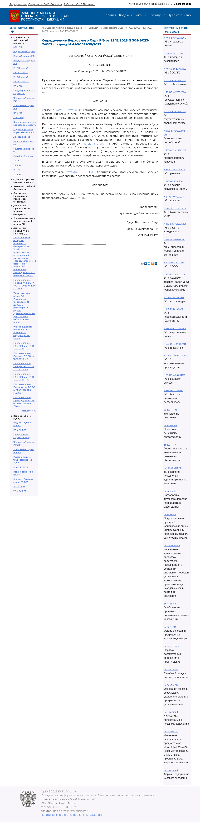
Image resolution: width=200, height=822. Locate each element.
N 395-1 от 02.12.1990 (173, 390)
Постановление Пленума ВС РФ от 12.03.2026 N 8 (23, 366)
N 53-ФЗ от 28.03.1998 (174, 375)
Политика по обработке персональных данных (72, 814)
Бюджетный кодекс (24, 51)
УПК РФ (17, 174)
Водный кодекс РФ (24, 56)
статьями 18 (76, 172)
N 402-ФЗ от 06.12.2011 (175, 208)
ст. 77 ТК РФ (170, 627)
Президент (156, 15)
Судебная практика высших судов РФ (65, 27)
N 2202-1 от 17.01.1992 (174, 297)
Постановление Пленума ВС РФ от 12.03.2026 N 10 (23, 377)
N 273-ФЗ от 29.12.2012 (175, 80)
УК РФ (16, 169)
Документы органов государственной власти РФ (24, 221)
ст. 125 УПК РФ (171, 669)
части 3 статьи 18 (68, 110)
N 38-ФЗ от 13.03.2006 (174, 169)
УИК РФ (17, 165)
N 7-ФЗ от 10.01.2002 (174, 181)
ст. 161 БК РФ (170, 604)
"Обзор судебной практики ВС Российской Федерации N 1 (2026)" (23, 332)
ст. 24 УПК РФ (171, 685)
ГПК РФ (17, 86)
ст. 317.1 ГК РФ (170, 425)
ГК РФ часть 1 (20, 68)
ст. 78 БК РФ (170, 514)
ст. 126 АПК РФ (171, 712)
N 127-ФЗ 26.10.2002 (173, 309)
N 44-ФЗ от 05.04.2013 (175, 344)
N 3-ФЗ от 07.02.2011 (174, 197)
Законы (140, 15)
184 (91, 172)
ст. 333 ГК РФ (170, 410)
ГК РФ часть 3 (20, 77)
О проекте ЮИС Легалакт (45, 4)
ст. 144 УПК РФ (171, 646)
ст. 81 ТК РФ (170, 491)
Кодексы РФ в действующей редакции (21, 40)
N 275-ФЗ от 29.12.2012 (175, 111)
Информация (18, 4)
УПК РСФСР (19, 491)
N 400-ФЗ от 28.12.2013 (175, 38)
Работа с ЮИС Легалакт (79, 4)
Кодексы (125, 15)
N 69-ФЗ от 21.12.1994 (174, 53)
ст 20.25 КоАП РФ (173, 468)
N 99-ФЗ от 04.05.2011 (174, 239)
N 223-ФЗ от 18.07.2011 (174, 274)
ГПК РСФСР (19, 430)
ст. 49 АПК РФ (171, 731)
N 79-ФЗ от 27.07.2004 (175, 92)
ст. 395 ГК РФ (170, 445)
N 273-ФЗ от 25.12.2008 (175, 150)
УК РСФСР (19, 486)
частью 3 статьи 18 (96, 143)
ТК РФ (16, 160)
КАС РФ (17, 113)
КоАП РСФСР (20, 467)
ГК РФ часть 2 (20, 72)
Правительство (179, 15)
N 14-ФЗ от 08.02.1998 (174, 262)
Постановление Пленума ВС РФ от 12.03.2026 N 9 (23, 356)
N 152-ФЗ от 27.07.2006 (175, 328)
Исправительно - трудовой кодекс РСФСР (22, 460)
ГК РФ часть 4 (21, 81)
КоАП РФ (18, 117)
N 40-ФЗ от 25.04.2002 (175, 69)
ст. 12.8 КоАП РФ (172, 545)
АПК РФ (17, 47)
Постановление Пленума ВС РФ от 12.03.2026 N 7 (23, 346)
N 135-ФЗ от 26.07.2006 (175, 224)
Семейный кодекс (23, 156)
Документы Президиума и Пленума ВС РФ (22, 231)
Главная (111, 15)
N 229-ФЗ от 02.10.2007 (175, 355)
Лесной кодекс (21, 136)
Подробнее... (29, 410)
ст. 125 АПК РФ (171, 770)
